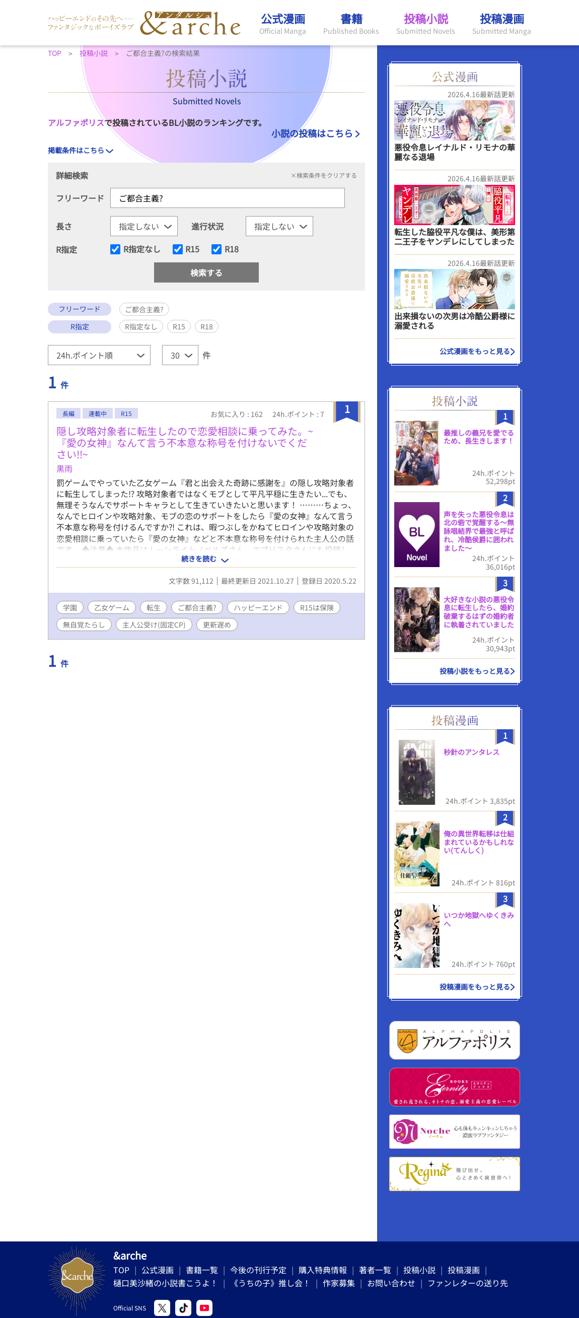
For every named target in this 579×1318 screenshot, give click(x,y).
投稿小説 (419, 1270)
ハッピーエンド (258, 607)
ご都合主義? (197, 607)
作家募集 (339, 1283)
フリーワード (80, 197)
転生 (154, 607)
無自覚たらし (84, 624)
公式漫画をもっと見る (475, 351)
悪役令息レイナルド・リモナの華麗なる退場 (454, 152)
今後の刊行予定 (258, 1270)
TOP (121, 1270)
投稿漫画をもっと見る (475, 987)
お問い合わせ (391, 1283)
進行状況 (207, 226)
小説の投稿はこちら (312, 133)
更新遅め (217, 624)
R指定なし (142, 249)
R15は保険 (317, 607)
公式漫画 (157, 1270)
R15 (192, 249)
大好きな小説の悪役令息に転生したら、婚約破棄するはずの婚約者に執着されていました (479, 612)
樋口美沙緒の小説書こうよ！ (165, 1283)
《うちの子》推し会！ (270, 1283)
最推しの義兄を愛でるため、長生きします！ (479, 437)
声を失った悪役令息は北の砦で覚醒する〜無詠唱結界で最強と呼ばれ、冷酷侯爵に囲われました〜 (479, 531)
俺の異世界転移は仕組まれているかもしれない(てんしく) (479, 842)
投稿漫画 (464, 1270)
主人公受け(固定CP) (154, 624)
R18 (232, 249)
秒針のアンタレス (471, 752)
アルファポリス (76, 122)
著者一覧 (375, 1270)
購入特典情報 (323, 1270)
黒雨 (64, 468)
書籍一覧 (202, 1270)
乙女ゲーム (111, 607)
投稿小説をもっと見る (475, 671)
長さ (64, 226)
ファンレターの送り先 (467, 1283)
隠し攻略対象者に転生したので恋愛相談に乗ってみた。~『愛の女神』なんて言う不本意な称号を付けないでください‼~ (184, 442)
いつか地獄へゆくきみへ (479, 919)
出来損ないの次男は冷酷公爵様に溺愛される (454, 320)
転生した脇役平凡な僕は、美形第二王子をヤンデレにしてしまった (454, 236)
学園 (70, 607)
